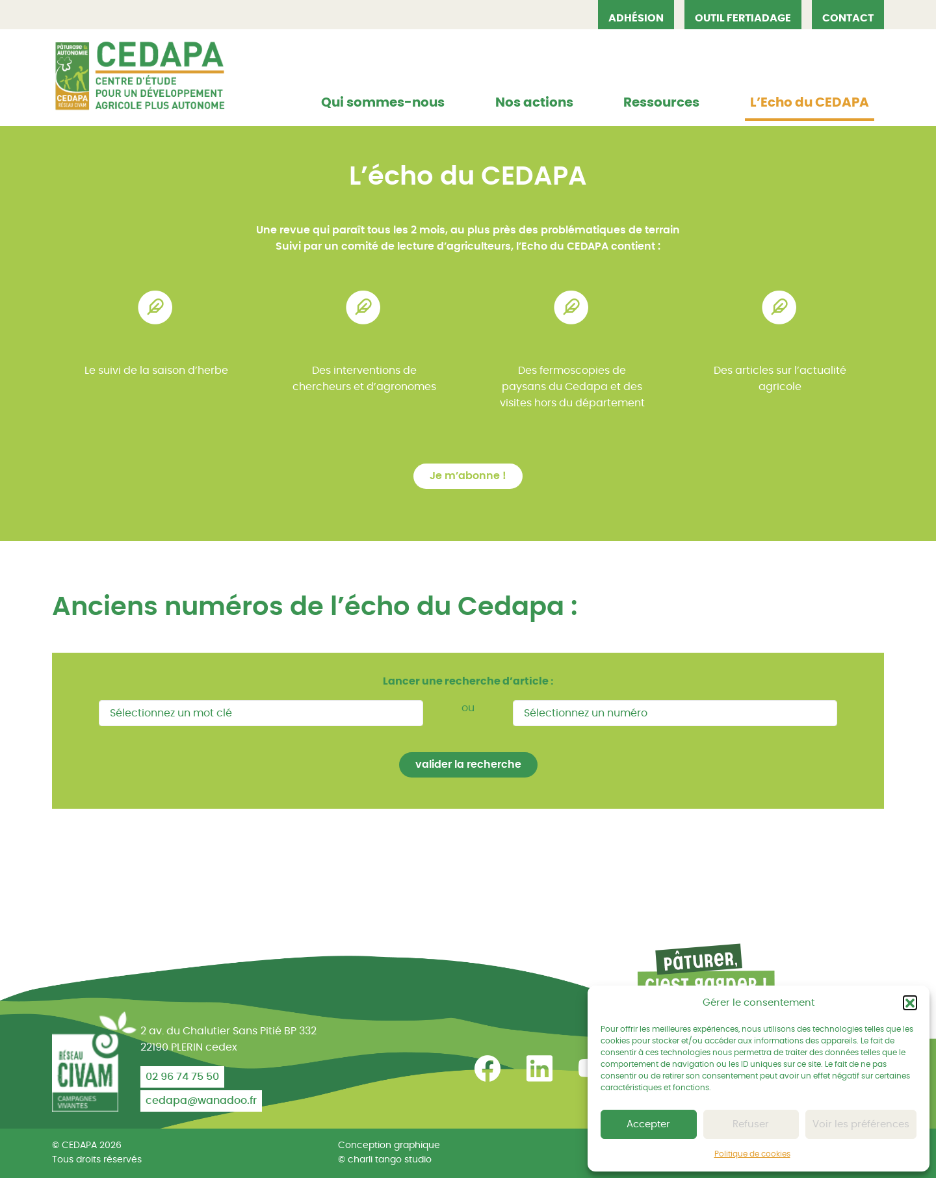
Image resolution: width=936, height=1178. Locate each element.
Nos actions (534, 102)
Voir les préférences (860, 1124)
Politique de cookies (752, 1154)
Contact (848, 18)
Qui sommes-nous (383, 102)
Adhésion (636, 18)
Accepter (648, 1124)
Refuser (751, 1124)
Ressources (661, 102)
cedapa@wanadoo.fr (201, 1100)
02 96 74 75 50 (182, 1076)
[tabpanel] (156, 359)
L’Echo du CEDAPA (809, 102)
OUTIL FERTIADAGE (743, 18)
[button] (910, 1002)
